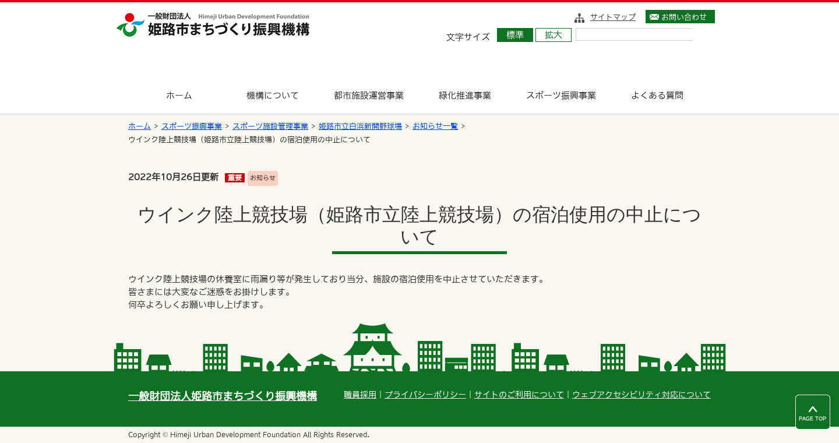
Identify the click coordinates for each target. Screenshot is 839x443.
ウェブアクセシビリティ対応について (641, 395)
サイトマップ (613, 17)
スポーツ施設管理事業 (270, 126)
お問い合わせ (684, 17)
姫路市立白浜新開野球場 (360, 126)
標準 (515, 34)
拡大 (553, 34)
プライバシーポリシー (425, 395)
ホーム (139, 126)
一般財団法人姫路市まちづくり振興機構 (222, 396)
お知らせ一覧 (435, 126)
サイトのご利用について (519, 395)
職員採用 (360, 395)
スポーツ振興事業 (191, 126)
